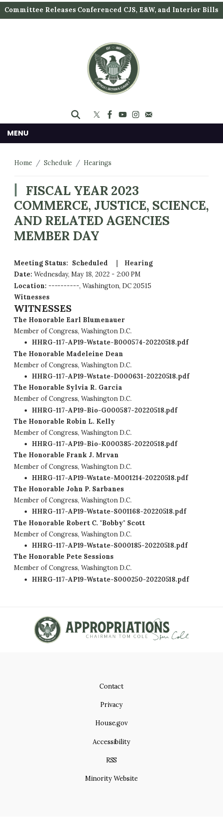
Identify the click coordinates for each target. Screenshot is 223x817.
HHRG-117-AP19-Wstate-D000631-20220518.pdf (110, 376)
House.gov (111, 723)
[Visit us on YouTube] (123, 114)
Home (23, 163)
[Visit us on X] (97, 114)
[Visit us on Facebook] (110, 114)
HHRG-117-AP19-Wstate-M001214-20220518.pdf (110, 478)
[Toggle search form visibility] (76, 114)
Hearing (138, 263)
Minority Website (111, 778)
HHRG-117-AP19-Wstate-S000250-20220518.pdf (110, 579)
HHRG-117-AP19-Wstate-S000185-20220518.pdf (110, 545)
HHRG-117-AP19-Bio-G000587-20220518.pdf (104, 410)
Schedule (58, 163)
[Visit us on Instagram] (136, 114)
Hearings (98, 163)
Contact (111, 686)
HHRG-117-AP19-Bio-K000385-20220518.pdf (104, 444)
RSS (111, 760)
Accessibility (111, 742)
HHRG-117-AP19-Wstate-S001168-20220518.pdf (109, 511)
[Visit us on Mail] (149, 114)
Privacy (111, 705)
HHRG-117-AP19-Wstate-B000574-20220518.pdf (110, 342)
